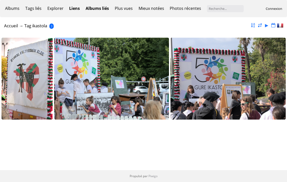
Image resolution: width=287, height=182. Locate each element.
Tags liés (33, 8)
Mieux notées (151, 8)
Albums (12, 8)
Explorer (55, 8)
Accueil (11, 26)
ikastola (39, 26)
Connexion (274, 8)
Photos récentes (185, 8)
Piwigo (153, 176)
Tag (27, 26)
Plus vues (124, 8)
